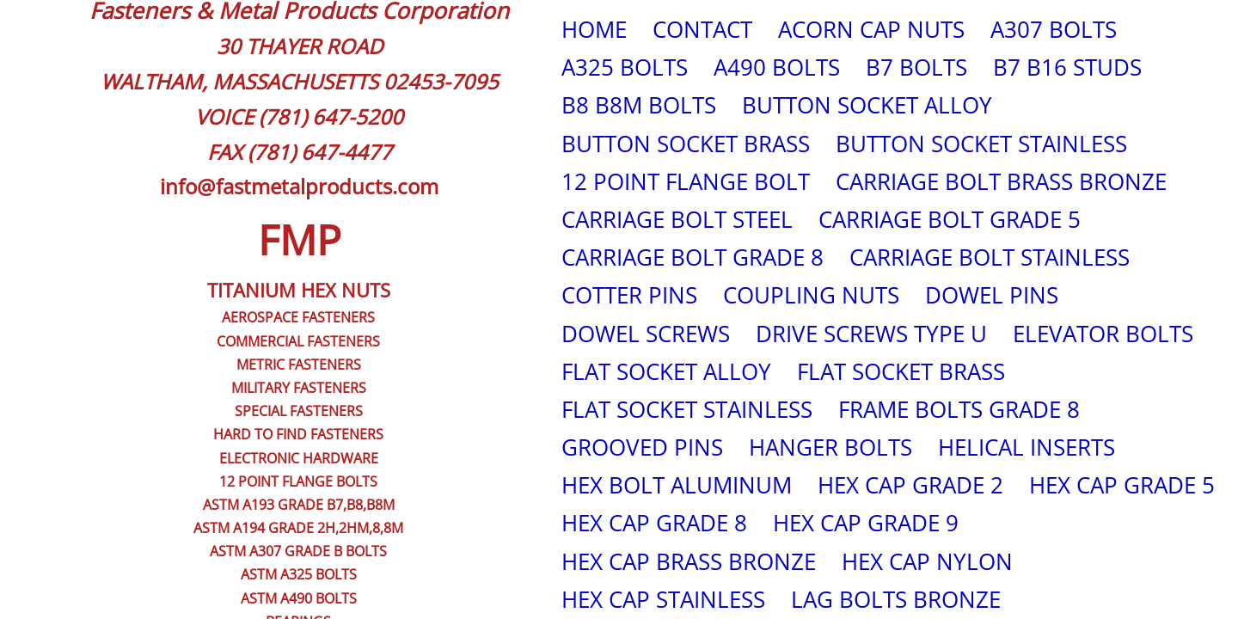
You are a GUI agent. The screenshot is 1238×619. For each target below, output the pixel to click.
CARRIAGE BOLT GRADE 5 (949, 219)
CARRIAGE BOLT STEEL (677, 219)
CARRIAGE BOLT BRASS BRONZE (1001, 181)
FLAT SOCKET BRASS (901, 371)
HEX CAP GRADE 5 (1122, 484)
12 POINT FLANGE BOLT (685, 181)
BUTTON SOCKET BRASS (685, 143)
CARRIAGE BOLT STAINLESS (989, 257)
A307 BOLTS (1053, 29)
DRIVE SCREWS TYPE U (871, 333)
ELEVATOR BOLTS (1103, 333)
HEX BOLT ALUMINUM (676, 484)
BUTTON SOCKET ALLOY (867, 104)
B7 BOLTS (916, 67)
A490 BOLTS (777, 67)
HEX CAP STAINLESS (663, 599)
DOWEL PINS (991, 294)
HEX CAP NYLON (927, 561)
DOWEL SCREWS (645, 333)
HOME (594, 29)
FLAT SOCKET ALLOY (666, 371)
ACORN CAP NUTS (871, 29)
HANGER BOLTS (830, 447)
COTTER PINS (629, 294)
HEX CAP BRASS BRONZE (688, 561)
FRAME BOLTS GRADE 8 (959, 409)
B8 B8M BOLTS (638, 104)
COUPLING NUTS (811, 294)
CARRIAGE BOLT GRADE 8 (692, 257)
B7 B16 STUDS (1067, 67)
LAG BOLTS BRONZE (896, 599)
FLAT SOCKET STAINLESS (686, 409)
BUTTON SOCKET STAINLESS (981, 143)
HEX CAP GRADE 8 (654, 522)
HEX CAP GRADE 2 (910, 484)
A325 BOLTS (624, 67)
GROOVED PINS (642, 447)
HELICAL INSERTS (1026, 447)
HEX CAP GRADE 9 (866, 522)
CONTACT (702, 29)
